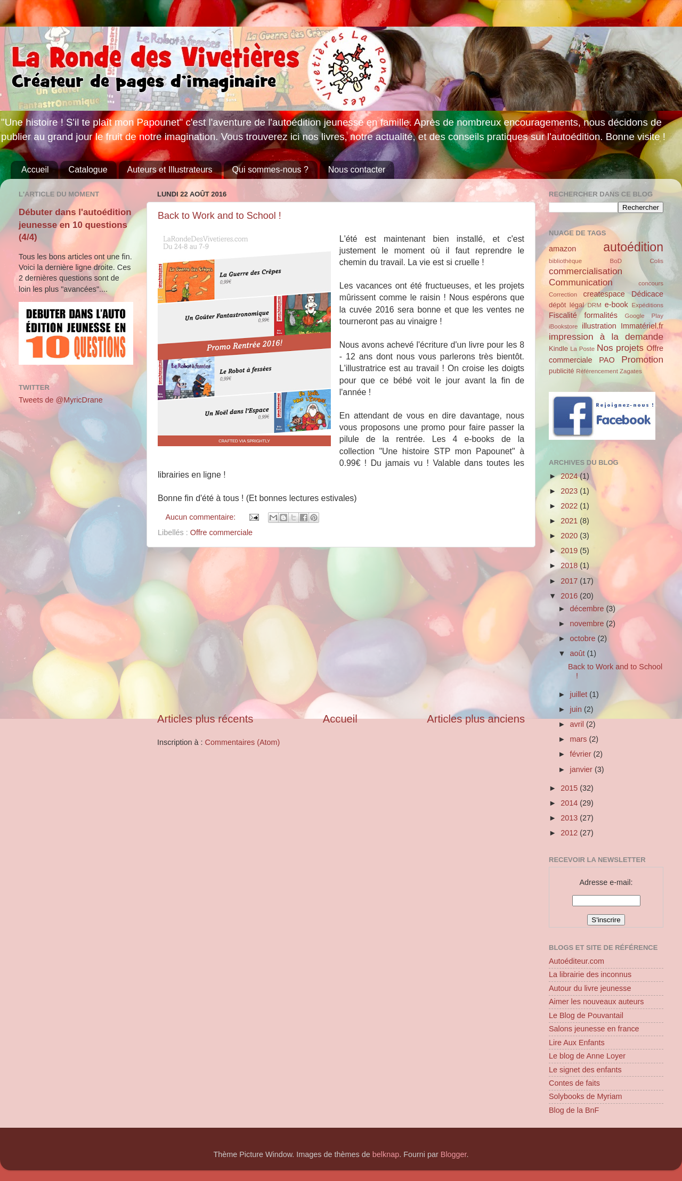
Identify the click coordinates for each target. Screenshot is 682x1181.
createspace (603, 294)
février (582, 754)
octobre (584, 638)
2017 (570, 581)
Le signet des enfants (585, 1069)
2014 (570, 803)
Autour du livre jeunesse (590, 988)
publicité (561, 371)
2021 (570, 520)
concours (650, 283)
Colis (656, 261)
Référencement (597, 371)
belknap (385, 1154)
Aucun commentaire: (201, 517)
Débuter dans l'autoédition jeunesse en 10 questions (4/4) (75, 224)
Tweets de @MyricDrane (61, 400)
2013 (570, 818)
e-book (616, 304)
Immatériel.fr (642, 326)
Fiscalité (563, 315)
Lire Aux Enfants (577, 1042)
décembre (588, 608)
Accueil (35, 169)
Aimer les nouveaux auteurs (596, 1001)
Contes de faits (574, 1083)
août (578, 653)
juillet (580, 694)
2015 (570, 788)
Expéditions (647, 305)
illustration (599, 326)
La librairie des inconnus (590, 974)
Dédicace (647, 294)
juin (577, 709)
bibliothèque (565, 261)
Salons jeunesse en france (594, 1028)
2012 (570, 833)
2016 (570, 596)
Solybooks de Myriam (585, 1096)
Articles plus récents (205, 719)
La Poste (582, 349)
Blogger (454, 1154)
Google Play (644, 316)
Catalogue (88, 169)
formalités (600, 315)
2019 (570, 550)
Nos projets (620, 347)
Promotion (642, 359)
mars (579, 739)
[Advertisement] (341, 629)
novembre (588, 623)
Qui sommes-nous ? (270, 169)
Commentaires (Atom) (242, 742)
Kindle (558, 348)
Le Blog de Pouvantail (586, 1015)
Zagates (631, 371)
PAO (606, 360)
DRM (595, 305)
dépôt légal (566, 305)
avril (578, 724)
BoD (616, 261)
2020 (570, 535)
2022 (570, 506)
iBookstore (563, 326)
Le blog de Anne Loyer (587, 1056)
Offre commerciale (221, 532)
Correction (563, 294)
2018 (570, 565)
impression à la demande (606, 336)
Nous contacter (357, 169)
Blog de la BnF (574, 1110)
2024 (570, 476)
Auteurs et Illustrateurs (170, 169)
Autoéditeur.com (576, 961)
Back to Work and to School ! (219, 215)
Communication (581, 282)
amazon (562, 248)
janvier (582, 769)
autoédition (633, 247)
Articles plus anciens (476, 719)
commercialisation (585, 271)
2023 (570, 491)
